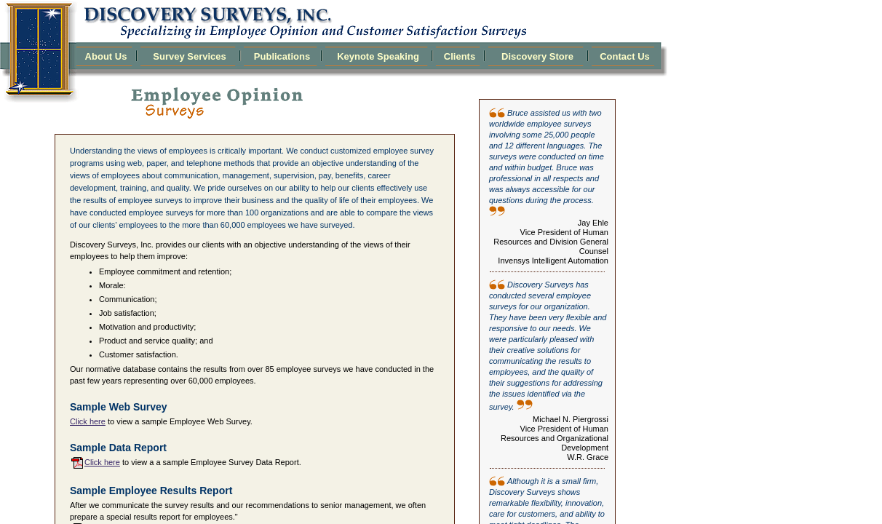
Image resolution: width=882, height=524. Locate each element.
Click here (88, 421)
